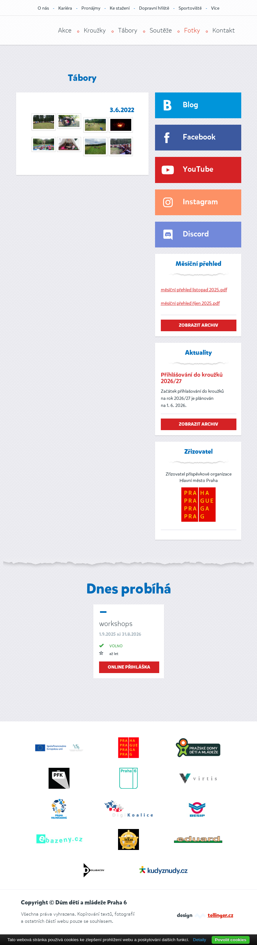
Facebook (199, 137)
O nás (43, 8)
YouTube (198, 169)
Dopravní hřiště (154, 8)
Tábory (127, 30)
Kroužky (95, 30)
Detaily (199, 939)
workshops (116, 623)
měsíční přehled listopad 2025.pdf (194, 290)
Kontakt (223, 30)
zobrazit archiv (198, 325)
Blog (190, 105)
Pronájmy (90, 8)
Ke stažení (120, 8)
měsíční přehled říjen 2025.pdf (190, 303)
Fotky (192, 30)
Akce (64, 30)
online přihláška (129, 667)
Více (215, 8)
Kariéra (65, 8)
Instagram (200, 202)
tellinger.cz (220, 915)
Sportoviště (190, 8)
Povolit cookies (230, 939)
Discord (196, 234)
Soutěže (161, 30)
